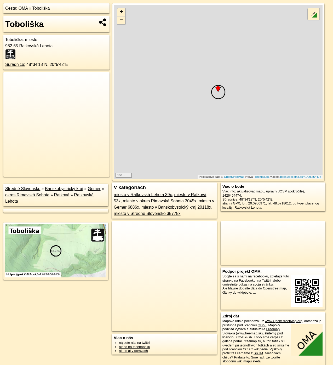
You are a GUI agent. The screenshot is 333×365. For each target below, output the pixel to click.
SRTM (258, 353)
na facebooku (258, 276)
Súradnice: (15, 64)
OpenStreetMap (234, 176)
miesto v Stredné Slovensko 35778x (147, 213)
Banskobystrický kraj (64, 188)
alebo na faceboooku (134, 347)
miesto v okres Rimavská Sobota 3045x (159, 201)
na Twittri (264, 280)
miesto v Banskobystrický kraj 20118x (176, 207)
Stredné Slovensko (22, 188)
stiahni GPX (231, 203)
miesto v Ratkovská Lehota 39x (143, 194)
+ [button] (121, 12)
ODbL (262, 325)
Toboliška (41, 8)
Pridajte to (241, 357)
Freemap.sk (261, 176)
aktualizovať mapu (250, 191)
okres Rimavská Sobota (27, 195)
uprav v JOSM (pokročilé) (285, 191)
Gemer (94, 188)
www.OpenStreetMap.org (283, 321)
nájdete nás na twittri (134, 343)
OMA (23, 8)
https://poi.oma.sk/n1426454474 (300, 176)
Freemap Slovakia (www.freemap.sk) (251, 331)
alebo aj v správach (133, 351)
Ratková (62, 195)
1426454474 (231, 195)
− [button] (121, 20)
